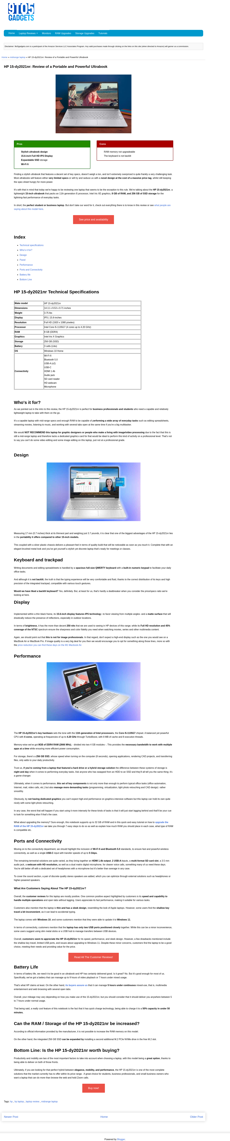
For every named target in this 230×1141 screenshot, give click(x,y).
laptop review (33, 1101)
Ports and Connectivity (38, 841)
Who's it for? (27, 402)
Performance (27, 656)
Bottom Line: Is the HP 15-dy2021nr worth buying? (67, 1050)
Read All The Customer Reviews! (93, 957)
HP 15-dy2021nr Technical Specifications (56, 291)
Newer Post (11, 1116)
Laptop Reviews (27, 33)
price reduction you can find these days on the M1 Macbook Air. (50, 645)
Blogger (121, 1139)
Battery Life (26, 967)
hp (11, 1101)
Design (21, 455)
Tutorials (102, 33)
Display (22, 602)
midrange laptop (17, 57)
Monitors (46, 33)
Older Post (196, 1116)
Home (12, 33)
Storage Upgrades (84, 33)
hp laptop (20, 1101)
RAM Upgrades (63, 33)
